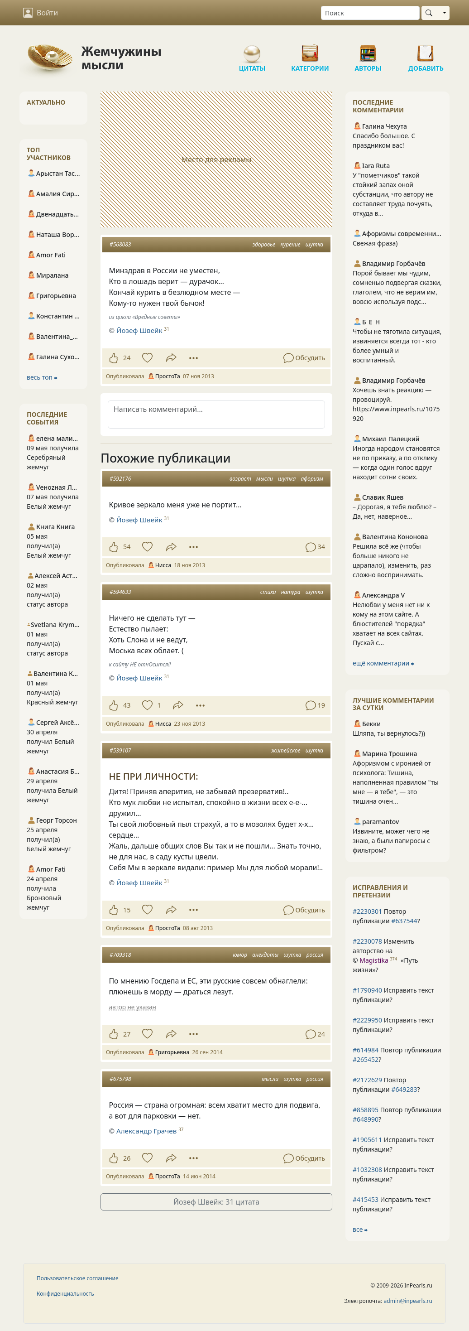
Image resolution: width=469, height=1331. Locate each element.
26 (126, 1158)
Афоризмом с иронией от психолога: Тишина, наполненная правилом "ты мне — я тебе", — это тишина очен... (396, 782)
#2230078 (367, 941)
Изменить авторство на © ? (385, 955)
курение (290, 244)
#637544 (404, 920)
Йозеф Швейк (139, 330)
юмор (240, 955)
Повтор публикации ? (386, 916)
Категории (310, 49)
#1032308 (367, 1169)
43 (126, 705)
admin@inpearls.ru (408, 1301)
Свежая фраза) (375, 243)
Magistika (373, 960)
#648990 (365, 1119)
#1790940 (367, 990)
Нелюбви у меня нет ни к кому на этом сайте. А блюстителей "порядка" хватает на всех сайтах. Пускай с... (391, 623)
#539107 (120, 750)
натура (291, 592)
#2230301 (367, 911)
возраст (240, 478)
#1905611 (367, 1139)
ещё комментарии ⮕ (383, 663)
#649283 (404, 1089)
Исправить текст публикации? (393, 995)
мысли (264, 478)
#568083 (120, 244)
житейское (285, 750)
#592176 (120, 478)
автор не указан (132, 1007)
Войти (40, 13)
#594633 (120, 592)
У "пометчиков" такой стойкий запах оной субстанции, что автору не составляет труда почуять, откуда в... (393, 194)
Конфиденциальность (65, 1293)
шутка (314, 244)
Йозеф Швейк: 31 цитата (216, 1202)
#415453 (365, 1199)
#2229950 (367, 1020)
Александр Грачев (146, 1130)
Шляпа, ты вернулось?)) (389, 733)
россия (314, 955)
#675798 (120, 1079)
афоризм (312, 478)
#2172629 (367, 1079)
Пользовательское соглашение (78, 1278)
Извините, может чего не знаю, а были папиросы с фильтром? (391, 840)
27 (126, 1034)
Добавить (426, 49)
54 (126, 546)
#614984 (365, 1050)
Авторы (368, 49)
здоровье (264, 244)
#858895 (365, 1109)
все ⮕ (360, 1229)
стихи (268, 592)
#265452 (365, 1059)
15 (126, 910)
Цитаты (252, 49)
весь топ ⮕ (42, 377)
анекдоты (265, 955)
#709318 (120, 955)
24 (126, 357)
